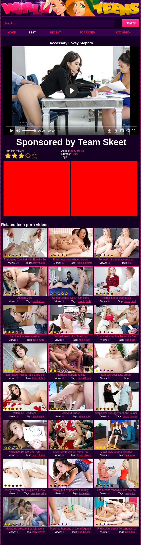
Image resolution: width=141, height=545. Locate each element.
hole (33, 493)
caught (81, 301)
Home (12, 32)
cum (88, 339)
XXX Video (123, 32)
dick (87, 493)
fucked (40, 301)
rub (88, 416)
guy (132, 416)
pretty (128, 493)
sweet (82, 416)
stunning (130, 455)
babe (132, 339)
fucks (42, 263)
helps (43, 493)
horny (35, 263)
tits (135, 416)
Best (32, 32)
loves (127, 301)
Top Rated (87, 32)
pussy (126, 416)
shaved (41, 532)
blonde (86, 532)
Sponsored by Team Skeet (71, 142)
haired (81, 378)
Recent (55, 32)
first (133, 493)
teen (35, 339)
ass (35, 301)
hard (133, 301)
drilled (41, 378)
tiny (38, 493)
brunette (87, 263)
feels (88, 301)
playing (88, 455)
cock (41, 416)
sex (130, 263)
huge (41, 339)
